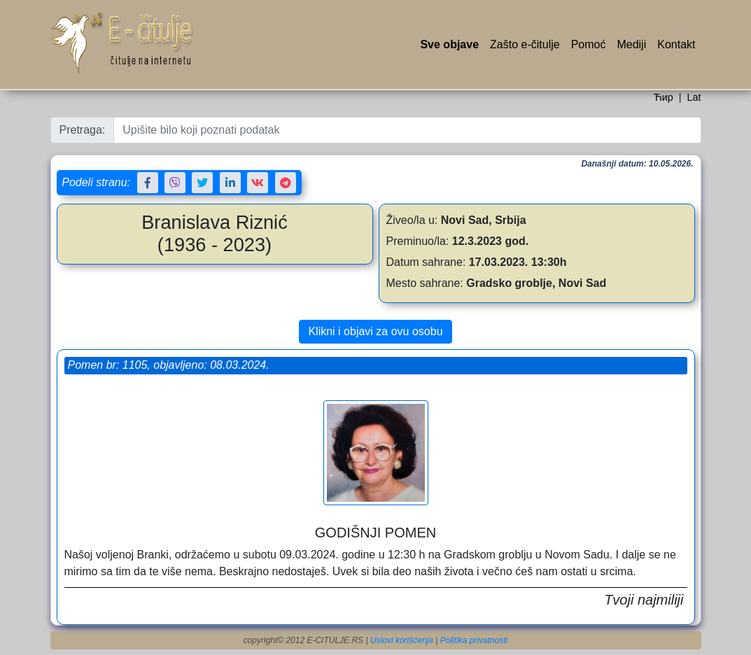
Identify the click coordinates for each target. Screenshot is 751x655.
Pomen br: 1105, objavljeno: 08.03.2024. (168, 365)
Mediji (631, 44)
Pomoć (588, 44)
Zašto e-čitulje (525, 44)
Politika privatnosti (474, 640)
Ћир (663, 97)
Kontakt (676, 44)
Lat (694, 97)
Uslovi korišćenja (401, 640)
